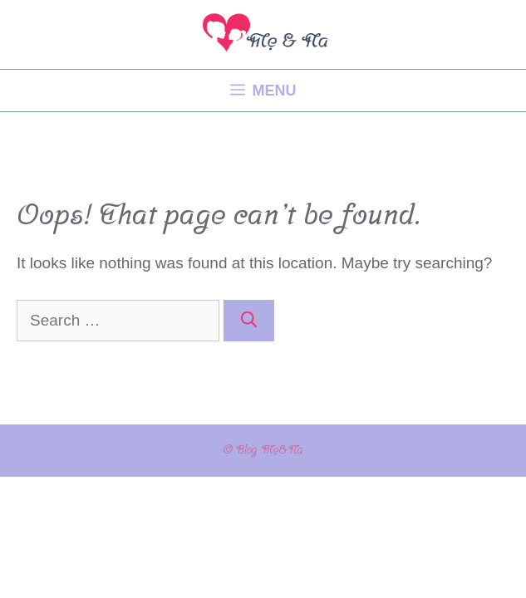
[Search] (249, 321)
